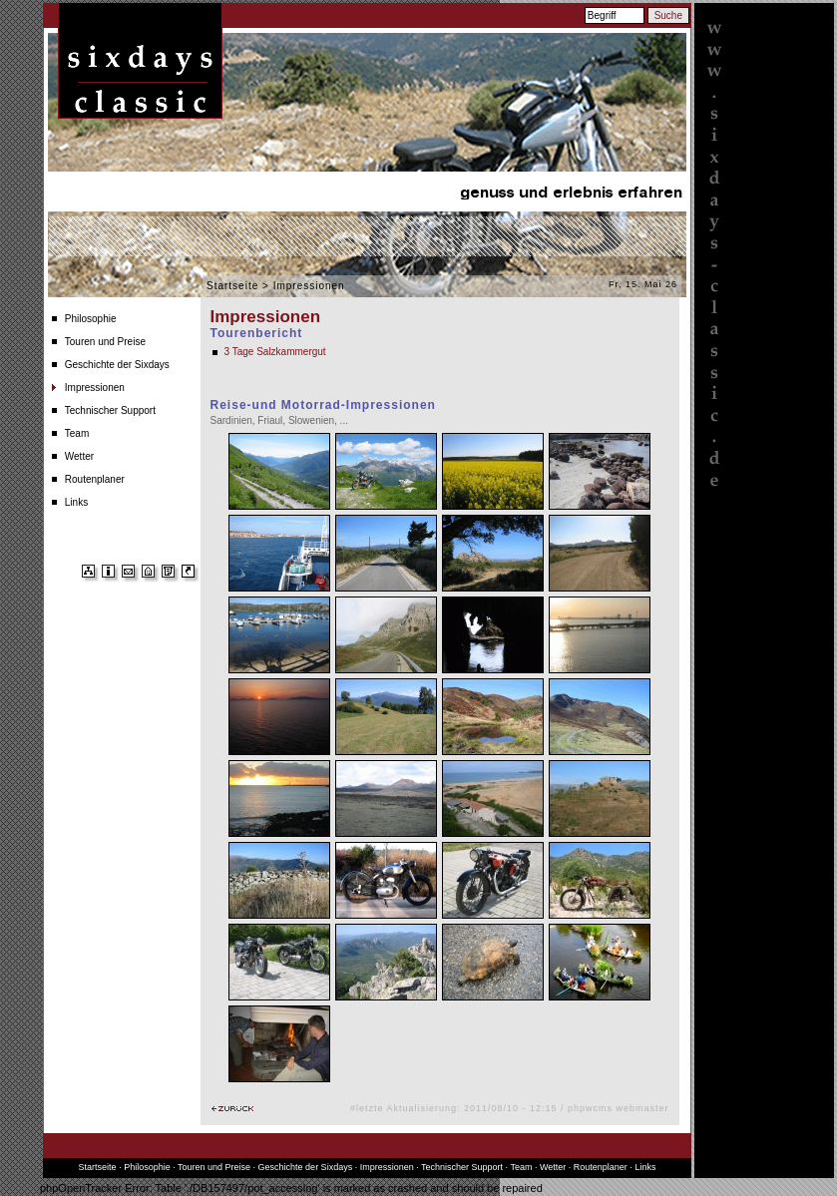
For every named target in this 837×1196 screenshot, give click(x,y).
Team (77, 433)
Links (76, 502)
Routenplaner (95, 479)
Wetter (79, 456)
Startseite (232, 285)
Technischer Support (110, 410)
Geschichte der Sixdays (117, 364)
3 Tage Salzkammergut (275, 351)
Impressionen (95, 387)
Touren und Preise (105, 341)
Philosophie (91, 318)
